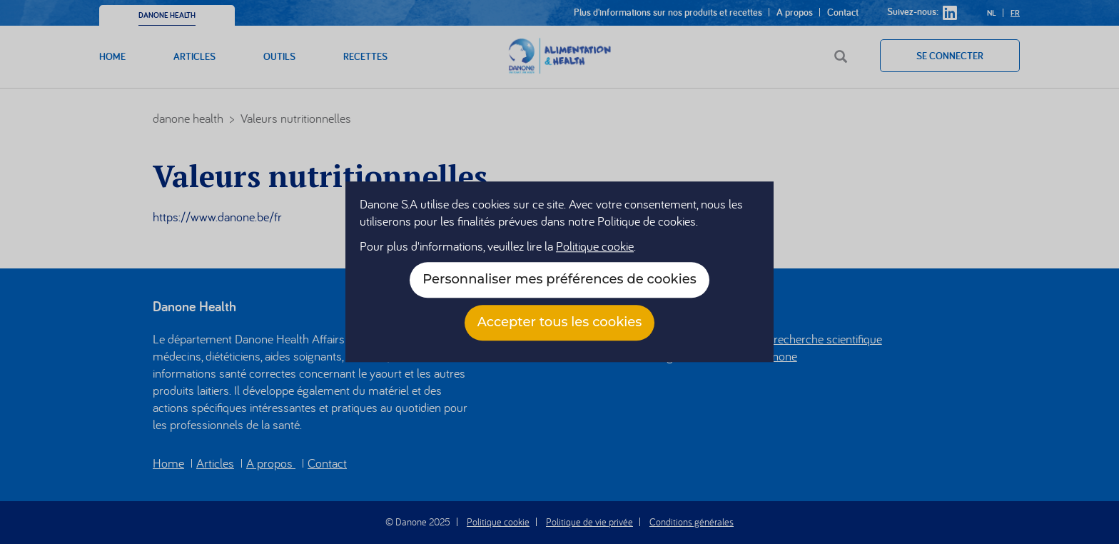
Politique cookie (595, 246)
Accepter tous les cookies (559, 323)
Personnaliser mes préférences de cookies (559, 280)
